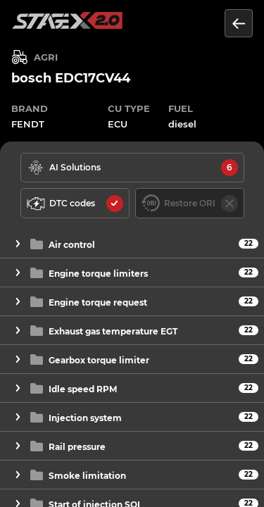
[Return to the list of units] (239, 23)
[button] (132, 244)
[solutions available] (132, 167)
